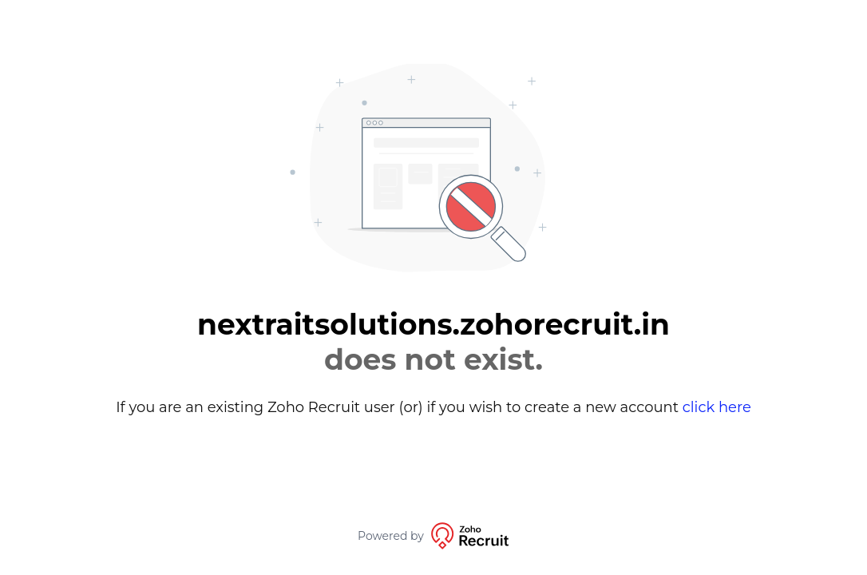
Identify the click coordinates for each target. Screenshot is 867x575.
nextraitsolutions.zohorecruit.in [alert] (433, 342)
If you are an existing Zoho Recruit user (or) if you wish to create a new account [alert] (433, 407)
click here (717, 407)
